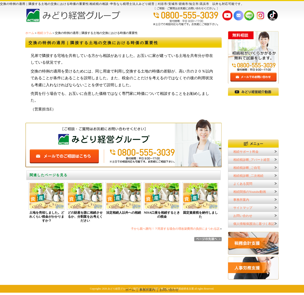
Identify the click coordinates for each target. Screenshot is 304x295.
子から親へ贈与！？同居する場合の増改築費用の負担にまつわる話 (175, 228)
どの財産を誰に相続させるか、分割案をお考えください (85, 216)
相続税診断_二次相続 (248, 175)
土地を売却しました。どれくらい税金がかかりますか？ (46, 216)
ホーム (29, 33)
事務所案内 (241, 199)
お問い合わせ (242, 215)
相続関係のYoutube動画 (249, 191)
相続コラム (44, 33)
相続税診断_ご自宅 (246, 167)
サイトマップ (242, 207)
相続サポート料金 (246, 151)
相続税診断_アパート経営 (251, 159)
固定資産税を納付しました (200, 214)
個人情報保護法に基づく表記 (253, 223)
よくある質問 (242, 183)
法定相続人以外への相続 (123, 212)
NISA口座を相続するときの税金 (162, 214)
